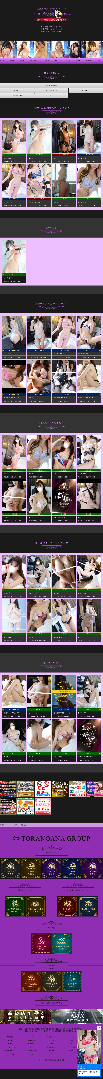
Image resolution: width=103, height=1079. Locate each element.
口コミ (31, 1055)
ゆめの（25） (33, 158)
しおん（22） (9, 518)
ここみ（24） (83, 158)
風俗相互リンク (10, 1051)
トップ (31, 1038)
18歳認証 (10, 1038)
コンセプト (72, 1038)
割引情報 (31, 1044)
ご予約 (51, 1044)
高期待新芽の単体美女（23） (88, 758)
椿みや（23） (33, 594)
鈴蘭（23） (8, 158)
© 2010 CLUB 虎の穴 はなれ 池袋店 (51, 1061)
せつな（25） (33, 398)
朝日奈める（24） (84, 354)
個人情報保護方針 (31, 1051)
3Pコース (30, 1048)
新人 (51, 96)
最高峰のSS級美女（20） (87, 398)
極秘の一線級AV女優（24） (63, 398)
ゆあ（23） (82, 518)
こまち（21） (83, 474)
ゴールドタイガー (17, 96)
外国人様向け (51, 1048)
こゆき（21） (9, 758)
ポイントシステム (10, 1048)
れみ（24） (58, 594)
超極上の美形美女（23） (62, 518)
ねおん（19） (33, 638)
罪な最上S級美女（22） (12, 398)
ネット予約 (10, 1055)
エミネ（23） (33, 758)
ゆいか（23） (83, 202)
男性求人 (72, 1051)
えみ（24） (58, 474)
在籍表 (10, 1041)
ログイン (72, 1044)
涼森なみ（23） (59, 202)
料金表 (10, 1044)
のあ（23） (82, 638)
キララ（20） (33, 518)
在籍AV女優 (31, 1041)
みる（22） (8, 354)
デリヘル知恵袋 (72, 1048)
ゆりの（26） (9, 202)
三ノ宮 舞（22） (35, 202)
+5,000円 (86, 90)
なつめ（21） (58, 638)
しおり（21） (9, 594)
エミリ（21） (83, 594)
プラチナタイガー (51, 90)
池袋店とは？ (51, 1038)
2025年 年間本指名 (51, 85)
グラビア (51, 1041)
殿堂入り (17, 90)
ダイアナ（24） (59, 158)
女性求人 (51, 1051)
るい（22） (8, 638)
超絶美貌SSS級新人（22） (63, 714)
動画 (72, 1041)
